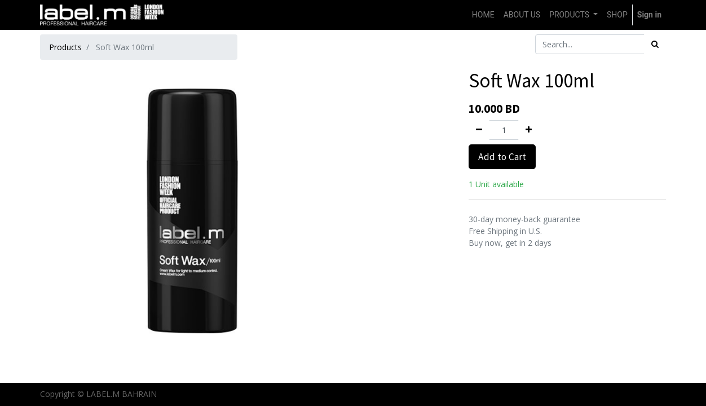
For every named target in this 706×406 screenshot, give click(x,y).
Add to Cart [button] (502, 157)
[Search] (655, 44)
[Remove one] (479, 130)
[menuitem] (483, 15)
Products (65, 47)
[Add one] (528, 130)
